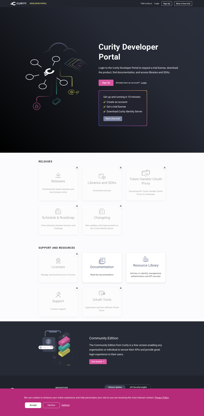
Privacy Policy (162, 397)
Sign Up (166, 3)
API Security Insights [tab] (138, 387)
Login (156, 3)
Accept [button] (33, 405)
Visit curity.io (146, 3)
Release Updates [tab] (115, 387)
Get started (98, 361)
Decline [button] (51, 405)
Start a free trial (183, 3)
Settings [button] (65, 405)
